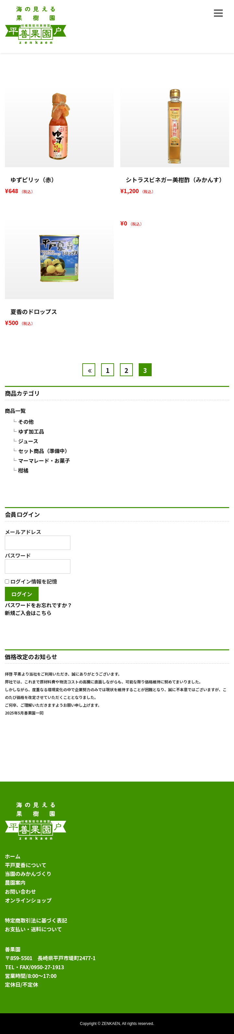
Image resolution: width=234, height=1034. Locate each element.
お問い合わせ (20, 891)
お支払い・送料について (33, 929)
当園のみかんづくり (28, 873)
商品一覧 (15, 410)
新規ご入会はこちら (28, 613)
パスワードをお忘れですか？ (38, 605)
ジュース (28, 441)
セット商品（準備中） (44, 451)
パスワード (37, 563)
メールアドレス (37, 539)
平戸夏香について (25, 865)
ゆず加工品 (31, 431)
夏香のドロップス (33, 311)
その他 (26, 421)
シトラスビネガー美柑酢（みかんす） (175, 179)
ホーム (12, 856)
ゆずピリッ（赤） (33, 179)
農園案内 (15, 882)
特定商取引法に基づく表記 (36, 920)
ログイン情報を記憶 (31, 581)
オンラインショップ (28, 900)
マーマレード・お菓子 (44, 460)
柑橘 (23, 470)
